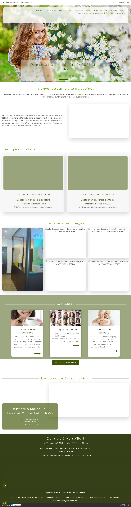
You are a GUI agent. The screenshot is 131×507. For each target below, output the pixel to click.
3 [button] (71, 79)
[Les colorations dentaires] (27, 318)
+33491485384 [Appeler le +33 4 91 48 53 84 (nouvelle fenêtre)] (84, 455)
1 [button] (63, 79)
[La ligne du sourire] (65, 318)
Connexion (124, 505)
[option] (65, 43)
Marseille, (79, 94)
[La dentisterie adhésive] (104, 318)
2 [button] (69, 79)
